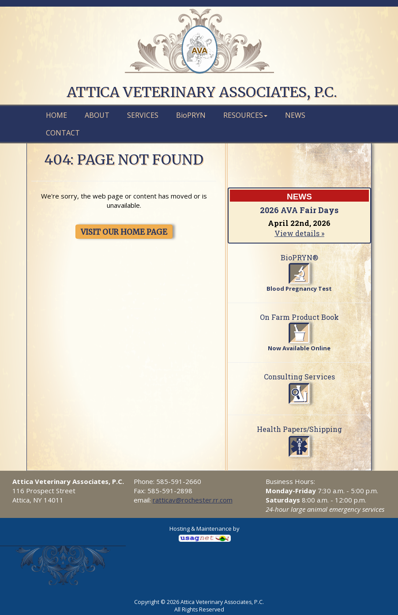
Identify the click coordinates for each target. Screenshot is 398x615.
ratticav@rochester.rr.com (193, 499)
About (97, 115)
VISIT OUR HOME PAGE (124, 232)
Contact (63, 133)
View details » (299, 233)
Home (56, 115)
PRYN (191, 115)
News (295, 115)
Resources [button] (245, 115)
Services (142, 115)
